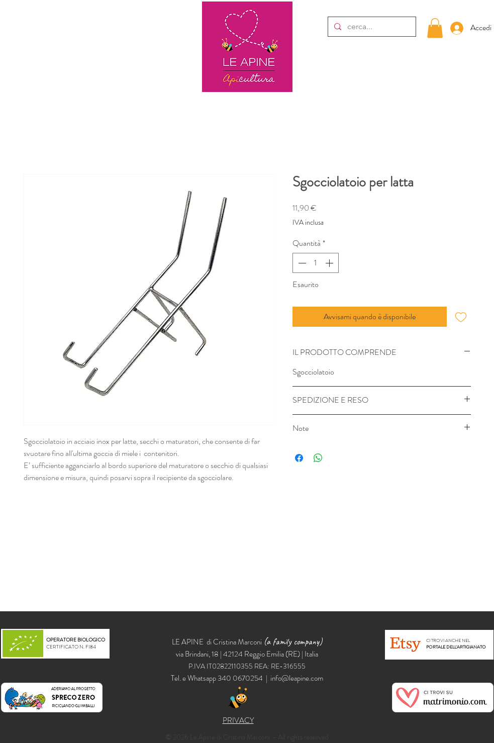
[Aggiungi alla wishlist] (461, 317)
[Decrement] (301, 262)
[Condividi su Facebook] (299, 458)
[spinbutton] (315, 262)
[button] (435, 28)
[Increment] (330, 262)
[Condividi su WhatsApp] (318, 458)
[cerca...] (370, 26)
